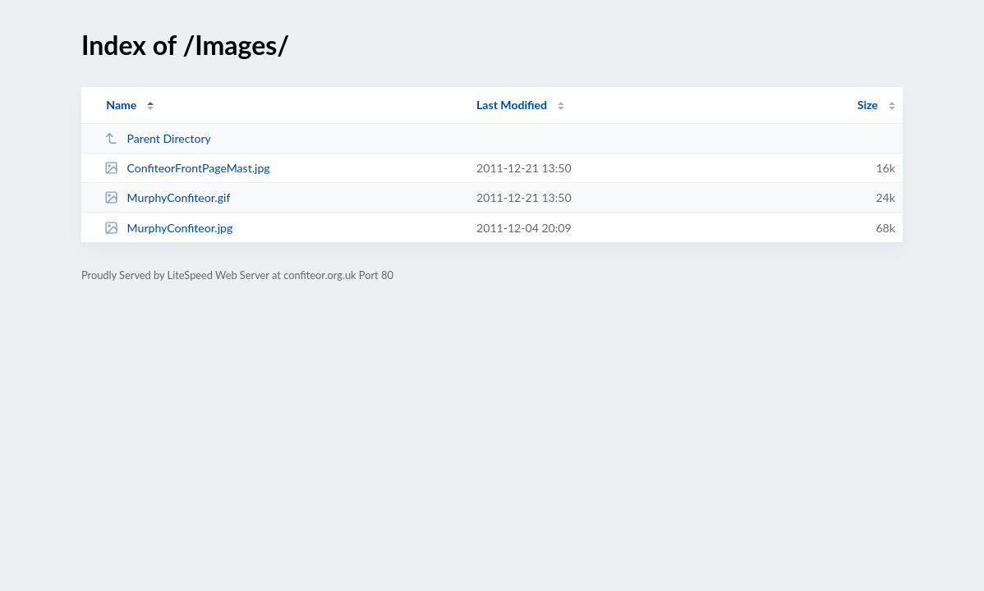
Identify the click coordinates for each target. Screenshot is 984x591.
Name (121, 105)
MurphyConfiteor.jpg (168, 228)
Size (868, 105)
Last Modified (511, 105)
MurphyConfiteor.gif (167, 197)
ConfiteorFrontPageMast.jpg (186, 168)
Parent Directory (157, 138)
